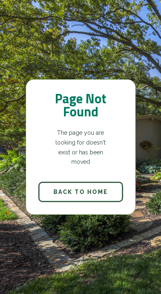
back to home (80, 192)
